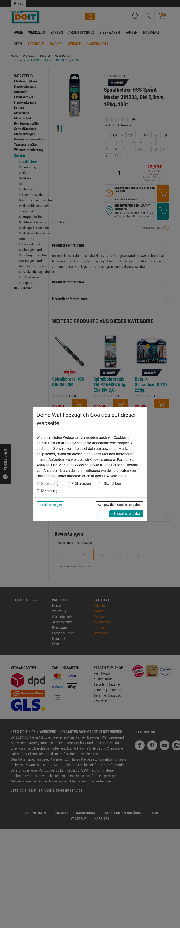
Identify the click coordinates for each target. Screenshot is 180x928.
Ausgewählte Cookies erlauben (119, 505)
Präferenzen (81, 483)
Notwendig (50, 483)
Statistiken (112, 483)
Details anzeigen (50, 505)
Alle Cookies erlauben (126, 514)
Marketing (49, 491)
